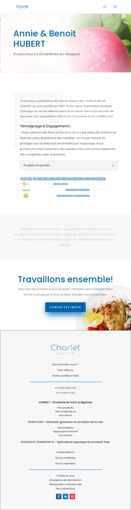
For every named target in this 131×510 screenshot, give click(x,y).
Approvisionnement (65, 431)
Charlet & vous (65, 475)
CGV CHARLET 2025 (65, 393)
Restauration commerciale (65, 484)
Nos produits (65, 407)
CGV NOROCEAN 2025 (65, 388)
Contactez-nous (65, 307)
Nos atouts (65, 435)
